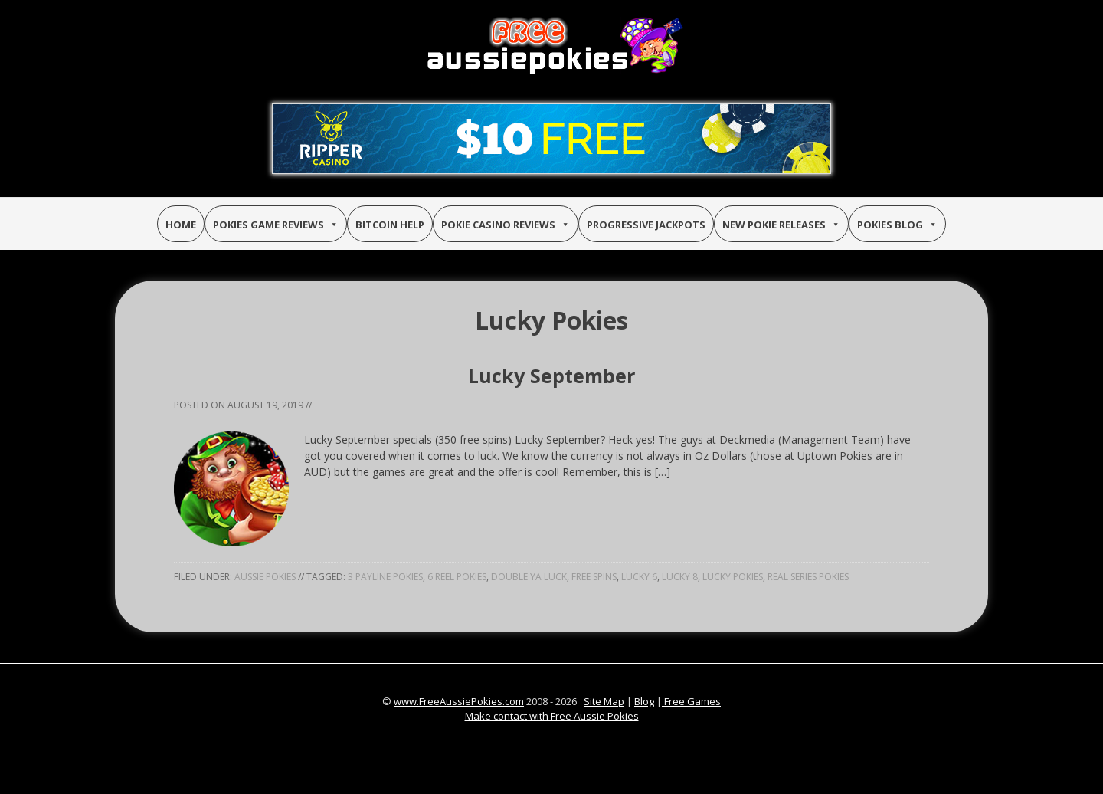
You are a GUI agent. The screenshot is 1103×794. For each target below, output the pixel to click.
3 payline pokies (385, 576)
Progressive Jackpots (646, 224)
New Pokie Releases (781, 224)
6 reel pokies (456, 576)
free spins (594, 576)
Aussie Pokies (265, 576)
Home (180, 224)
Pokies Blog (897, 224)
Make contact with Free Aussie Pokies (552, 716)
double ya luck (529, 576)
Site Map (604, 701)
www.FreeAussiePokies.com (459, 701)
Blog (644, 701)
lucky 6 (639, 576)
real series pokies (808, 576)
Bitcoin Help (389, 224)
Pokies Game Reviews (276, 224)
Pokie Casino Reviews (505, 224)
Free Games (691, 701)
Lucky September (551, 376)
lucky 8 (680, 576)
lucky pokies (732, 576)
